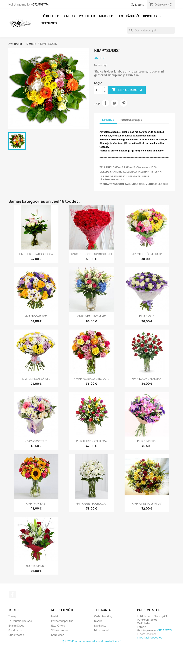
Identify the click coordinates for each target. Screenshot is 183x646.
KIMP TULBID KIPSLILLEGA (91, 441)
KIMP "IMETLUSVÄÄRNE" (91, 316)
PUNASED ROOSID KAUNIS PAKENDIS (91, 254)
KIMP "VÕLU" (146, 316)
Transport (14, 616)
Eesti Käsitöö (128, 16)
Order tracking (103, 616)
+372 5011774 (40, 4)
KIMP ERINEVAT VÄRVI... (36, 378)
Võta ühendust (60, 630)
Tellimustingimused (20, 621)
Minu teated (101, 630)
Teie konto (102, 610)
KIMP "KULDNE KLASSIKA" (147, 378)
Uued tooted (16, 635)
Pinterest (123, 103)
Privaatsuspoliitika (62, 621)
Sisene (98, 621)
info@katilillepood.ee (149, 637)
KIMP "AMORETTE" (36, 441)
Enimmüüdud (16, 625)
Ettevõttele (58, 625)
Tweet (114, 103)
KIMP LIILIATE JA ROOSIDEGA (36, 254)
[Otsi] (151, 30)
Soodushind (15, 630)
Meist (54, 616)
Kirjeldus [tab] (108, 120)
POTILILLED (87, 16)
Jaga (105, 103)
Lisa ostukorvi (127, 90)
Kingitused (152, 16)
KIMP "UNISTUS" (147, 441)
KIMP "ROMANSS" (36, 566)
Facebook (12, 594)
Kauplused (57, 635)
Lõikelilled (50, 16)
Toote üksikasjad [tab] (131, 120)
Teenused (49, 23)
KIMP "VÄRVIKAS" (36, 503)
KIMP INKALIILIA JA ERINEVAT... (91, 378)
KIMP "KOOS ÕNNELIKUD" (147, 254)
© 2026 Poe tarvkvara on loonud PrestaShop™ (91, 641)
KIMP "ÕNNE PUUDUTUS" (147, 503)
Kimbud (69, 16)
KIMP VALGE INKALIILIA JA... (91, 503)
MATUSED (106, 16)
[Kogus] (98, 90)
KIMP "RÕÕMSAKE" (36, 316)
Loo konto (100, 625)
